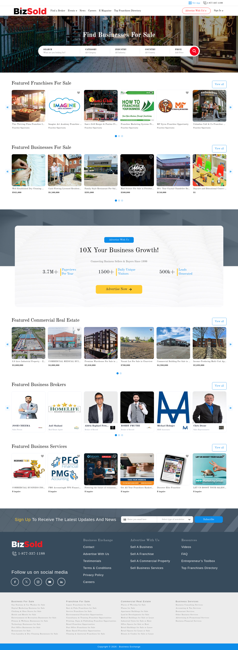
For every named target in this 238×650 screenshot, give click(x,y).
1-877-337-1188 (28, 553)
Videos (186, 547)
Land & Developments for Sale (135, 615)
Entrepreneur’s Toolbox (198, 561)
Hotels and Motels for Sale (24, 615)
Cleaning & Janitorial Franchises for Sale (85, 634)
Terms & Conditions (97, 568)
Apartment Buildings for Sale (134, 611)
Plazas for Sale (128, 608)
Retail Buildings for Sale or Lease (137, 628)
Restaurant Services (185, 611)
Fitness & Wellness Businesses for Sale (30, 621)
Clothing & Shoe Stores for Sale (26, 611)
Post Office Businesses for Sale (26, 628)
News (82, 11)
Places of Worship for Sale (133, 605)
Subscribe (208, 519)
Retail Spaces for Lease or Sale (135, 631)
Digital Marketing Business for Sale (28, 608)
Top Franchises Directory (127, 11)
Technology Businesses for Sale (26, 624)
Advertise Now (119, 290)
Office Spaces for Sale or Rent (135, 624)
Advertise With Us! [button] (196, 11)
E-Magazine (105, 11)
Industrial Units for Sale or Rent (136, 621)
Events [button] (73, 11)
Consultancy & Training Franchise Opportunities (89, 618)
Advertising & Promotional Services (192, 618)
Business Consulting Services (189, 605)
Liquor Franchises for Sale (78, 605)
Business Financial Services (189, 621)
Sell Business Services (147, 568)
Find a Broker (57, 11)
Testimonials (92, 561)
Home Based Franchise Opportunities (83, 631)
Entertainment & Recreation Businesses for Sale (34, 618)
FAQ (184, 554)
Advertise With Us (119, 240)
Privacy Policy (93, 575)
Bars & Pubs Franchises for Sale (81, 608)
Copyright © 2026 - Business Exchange (119, 646)
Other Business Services (187, 615)
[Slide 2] (119, 136)
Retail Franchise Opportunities (80, 624)
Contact (88, 547)
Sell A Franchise (142, 554)
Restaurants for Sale (21, 631)
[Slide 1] (116, 136)
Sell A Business (141, 547)
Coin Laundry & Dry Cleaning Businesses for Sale (35, 634)
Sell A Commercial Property (150, 561)
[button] (95, 51)
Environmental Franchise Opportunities (84, 615)
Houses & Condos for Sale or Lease (137, 634)
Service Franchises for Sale (79, 611)
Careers (92, 11)
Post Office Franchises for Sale (80, 628)
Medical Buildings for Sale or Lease (137, 618)
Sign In (218, 10)
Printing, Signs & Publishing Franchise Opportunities (91, 621)
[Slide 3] (122, 136)
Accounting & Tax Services (188, 608)
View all (219, 84)
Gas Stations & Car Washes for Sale (28, 605)
